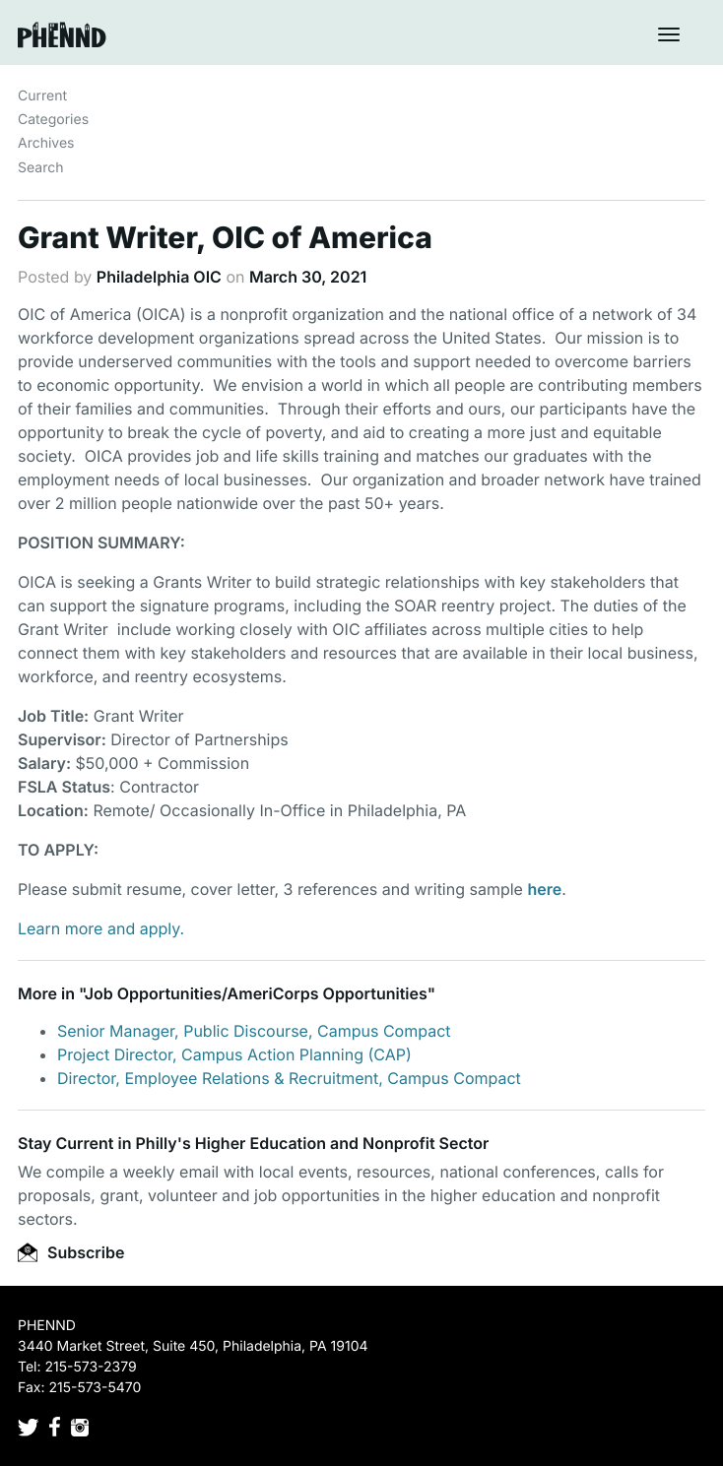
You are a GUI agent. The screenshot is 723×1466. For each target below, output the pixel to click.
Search (40, 167)
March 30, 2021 (307, 277)
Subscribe (71, 1252)
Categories (53, 119)
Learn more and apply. (101, 928)
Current (42, 96)
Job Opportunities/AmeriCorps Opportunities (256, 993)
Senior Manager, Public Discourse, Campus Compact (254, 1031)
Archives (46, 143)
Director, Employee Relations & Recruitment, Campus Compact (289, 1078)
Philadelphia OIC (159, 277)
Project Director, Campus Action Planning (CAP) (234, 1054)
